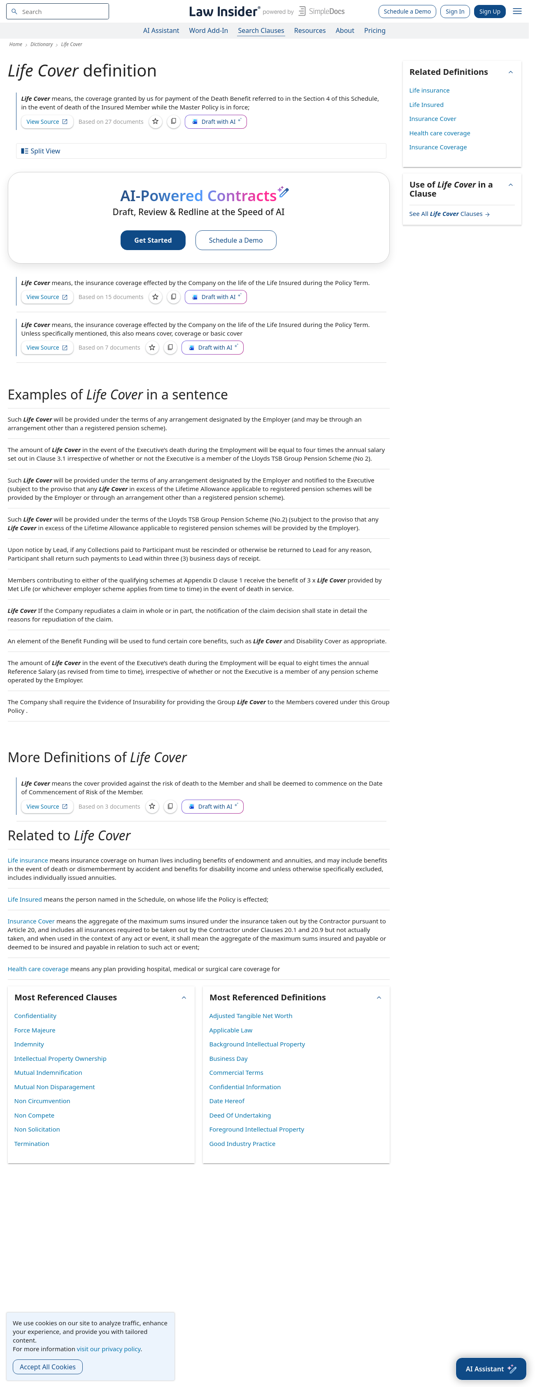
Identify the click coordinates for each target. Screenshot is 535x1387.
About (345, 30)
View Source (47, 121)
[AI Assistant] (491, 1368)
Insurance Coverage (438, 147)
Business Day (228, 1058)
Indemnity (29, 1044)
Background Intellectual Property (257, 1044)
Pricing (375, 30)
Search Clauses (261, 30)
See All (450, 213)
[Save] (155, 121)
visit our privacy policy (109, 1349)
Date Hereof (226, 1101)
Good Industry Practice (242, 1143)
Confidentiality (35, 1015)
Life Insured (25, 899)
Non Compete (34, 1115)
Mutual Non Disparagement (54, 1087)
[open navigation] (517, 11)
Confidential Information (245, 1087)
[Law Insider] (265, 11)
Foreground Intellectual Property (257, 1129)
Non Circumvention (42, 1101)
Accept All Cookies (48, 1366)
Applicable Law (231, 1030)
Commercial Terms (236, 1072)
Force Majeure (35, 1030)
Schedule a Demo (407, 11)
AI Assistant (161, 30)
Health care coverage (38, 969)
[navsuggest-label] (57, 11)
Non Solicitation (37, 1129)
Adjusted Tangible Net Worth (251, 1015)
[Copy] (173, 121)
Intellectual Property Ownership (60, 1058)
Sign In (455, 11)
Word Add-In (208, 30)
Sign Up (489, 11)
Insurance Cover (31, 921)
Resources (310, 30)
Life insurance (28, 860)
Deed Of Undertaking (240, 1115)
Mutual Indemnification (48, 1072)
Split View (40, 150)
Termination (31, 1143)
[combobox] (57, 11)
